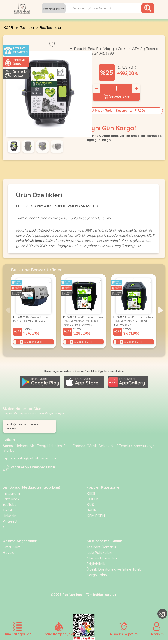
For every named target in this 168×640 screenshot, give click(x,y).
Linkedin (9, 515)
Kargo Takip (97, 575)
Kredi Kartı (11, 547)
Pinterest (10, 521)
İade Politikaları (99, 552)
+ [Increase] (136, 88)
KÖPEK (9, 27)
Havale (8, 552)
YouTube (10, 504)
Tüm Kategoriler (53, 8)
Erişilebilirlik (96, 563)
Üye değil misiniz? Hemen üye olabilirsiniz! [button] (23, 426)
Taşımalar (27, 27)
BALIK (92, 510)
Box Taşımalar (51, 27)
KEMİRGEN (96, 515)
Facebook (11, 499)
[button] (160, 310)
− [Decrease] (96, 88)
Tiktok (8, 510)
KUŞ (90, 504)
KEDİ (91, 493)
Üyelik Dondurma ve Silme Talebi (114, 569)
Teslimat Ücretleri (101, 547)
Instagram (11, 493)
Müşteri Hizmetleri (102, 558)
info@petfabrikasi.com (37, 458)
